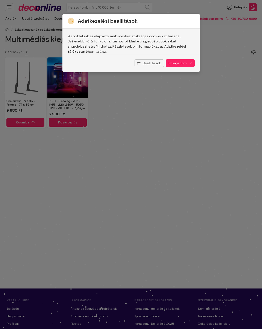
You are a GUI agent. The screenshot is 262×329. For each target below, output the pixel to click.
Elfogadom (180, 63)
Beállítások (149, 63)
